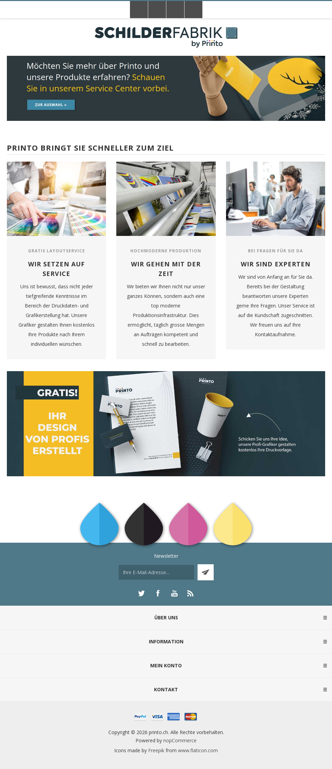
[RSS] (190, 593)
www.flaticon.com (198, 750)
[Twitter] (141, 593)
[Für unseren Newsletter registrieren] (156, 572)
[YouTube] (174, 593)
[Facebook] (157, 593)
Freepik (156, 750)
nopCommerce (180, 740)
